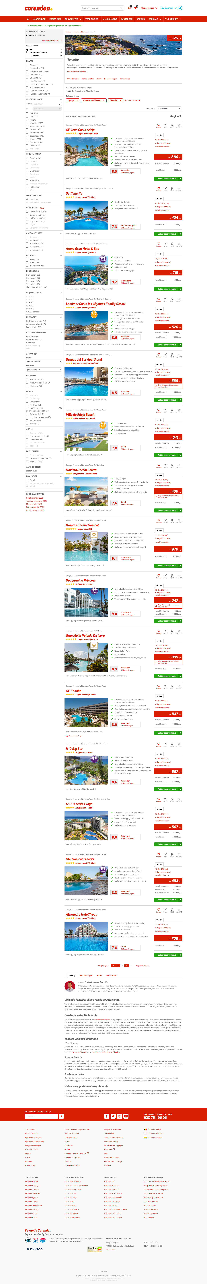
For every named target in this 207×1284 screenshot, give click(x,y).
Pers (106, 1153)
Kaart (99, 975)
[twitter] (113, 1116)
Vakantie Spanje (31, 1213)
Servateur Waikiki (151, 1213)
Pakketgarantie (36, 25)
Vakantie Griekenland (33, 1205)
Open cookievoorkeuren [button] (114, 1137)
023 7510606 (111, 1249)
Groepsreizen (30, 1165)
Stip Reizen (69, 1145)
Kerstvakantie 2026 (34, 498)
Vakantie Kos (70, 1201)
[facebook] (106, 1116)
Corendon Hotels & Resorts (75, 1153)
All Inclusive (110, 19)
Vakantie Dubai (71, 1197)
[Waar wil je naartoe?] (102, 8)
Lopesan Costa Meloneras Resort (157, 1181)
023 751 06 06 (155, 1117)
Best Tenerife (149, 1217)
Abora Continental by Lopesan (156, 1189)
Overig (72, 975)
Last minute (39, 19)
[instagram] (119, 1116)
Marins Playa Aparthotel (153, 1197)
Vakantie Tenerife (71, 1213)
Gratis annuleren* (75, 25)
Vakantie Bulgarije (32, 1185)
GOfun (67, 1149)
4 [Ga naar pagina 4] (126, 965)
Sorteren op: (151, 108)
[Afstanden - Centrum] (44, 369)
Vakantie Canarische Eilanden (115, 1209)
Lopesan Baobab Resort (153, 1193)
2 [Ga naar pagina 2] (117, 965)
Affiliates (68, 1161)
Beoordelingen (86, 975)
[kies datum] (47, 104)
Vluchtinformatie (31, 1149)
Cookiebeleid (109, 1133)
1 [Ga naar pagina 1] (113, 965)
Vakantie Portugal (32, 1209)
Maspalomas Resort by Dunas (156, 1185)
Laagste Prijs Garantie (112, 1129)
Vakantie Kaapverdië (73, 1181)
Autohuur (28, 1161)
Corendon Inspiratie (72, 1157)
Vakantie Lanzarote (112, 1201)
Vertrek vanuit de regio (113, 1161)
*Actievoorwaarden (72, 1165)
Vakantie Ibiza (70, 1193)
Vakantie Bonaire (31, 1181)
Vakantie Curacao (32, 1189)
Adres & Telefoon (31, 1133)
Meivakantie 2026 (34, 504)
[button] (44, 45)
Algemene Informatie (33, 1137)
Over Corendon (31, 1129)
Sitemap (107, 1165)
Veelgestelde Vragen (33, 1145)
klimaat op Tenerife (79, 1052)
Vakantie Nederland (32, 1193)
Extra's (27, 1157)
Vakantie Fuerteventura (113, 1197)
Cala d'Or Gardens (151, 1201)
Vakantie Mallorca (72, 1209)
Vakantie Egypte (31, 1197)
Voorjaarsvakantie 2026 (36, 501)
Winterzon (127, 19)
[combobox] (102, 8)
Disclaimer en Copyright (113, 1145)
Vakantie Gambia (31, 1201)
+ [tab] (159, 135)
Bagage (27, 1153)
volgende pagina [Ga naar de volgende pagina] (142, 965)
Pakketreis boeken (111, 1157)
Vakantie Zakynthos (72, 1217)
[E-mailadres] (41, 1116)
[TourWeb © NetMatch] (103, 1271)
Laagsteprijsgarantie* (55, 25)
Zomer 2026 (55, 19)
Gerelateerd (111, 975)
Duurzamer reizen (72, 1133)
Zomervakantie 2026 (35, 507)
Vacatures (108, 1149)
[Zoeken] (121, 8)
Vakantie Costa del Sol (113, 1217)
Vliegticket (171, 19)
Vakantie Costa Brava (112, 1213)
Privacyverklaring (111, 1141)
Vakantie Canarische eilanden (76, 1185)
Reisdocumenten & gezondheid (77, 1129)
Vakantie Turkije (31, 1217)
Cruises (140, 19)
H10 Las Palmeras (151, 1209)
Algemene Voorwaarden (34, 1141)
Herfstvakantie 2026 (35, 510)
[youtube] (125, 1116)
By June (67, 1141)
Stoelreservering (71, 1137)
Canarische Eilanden (102, 1019)
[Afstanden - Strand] (44, 361)
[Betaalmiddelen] (34, 1249)
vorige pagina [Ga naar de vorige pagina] (103, 965)
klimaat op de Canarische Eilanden (106, 1052)
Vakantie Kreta (70, 1205)
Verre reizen (92, 19)
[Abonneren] (61, 1116)
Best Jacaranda (150, 1205)
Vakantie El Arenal (111, 1189)
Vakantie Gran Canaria (73, 1189)
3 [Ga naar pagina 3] (122, 965)
